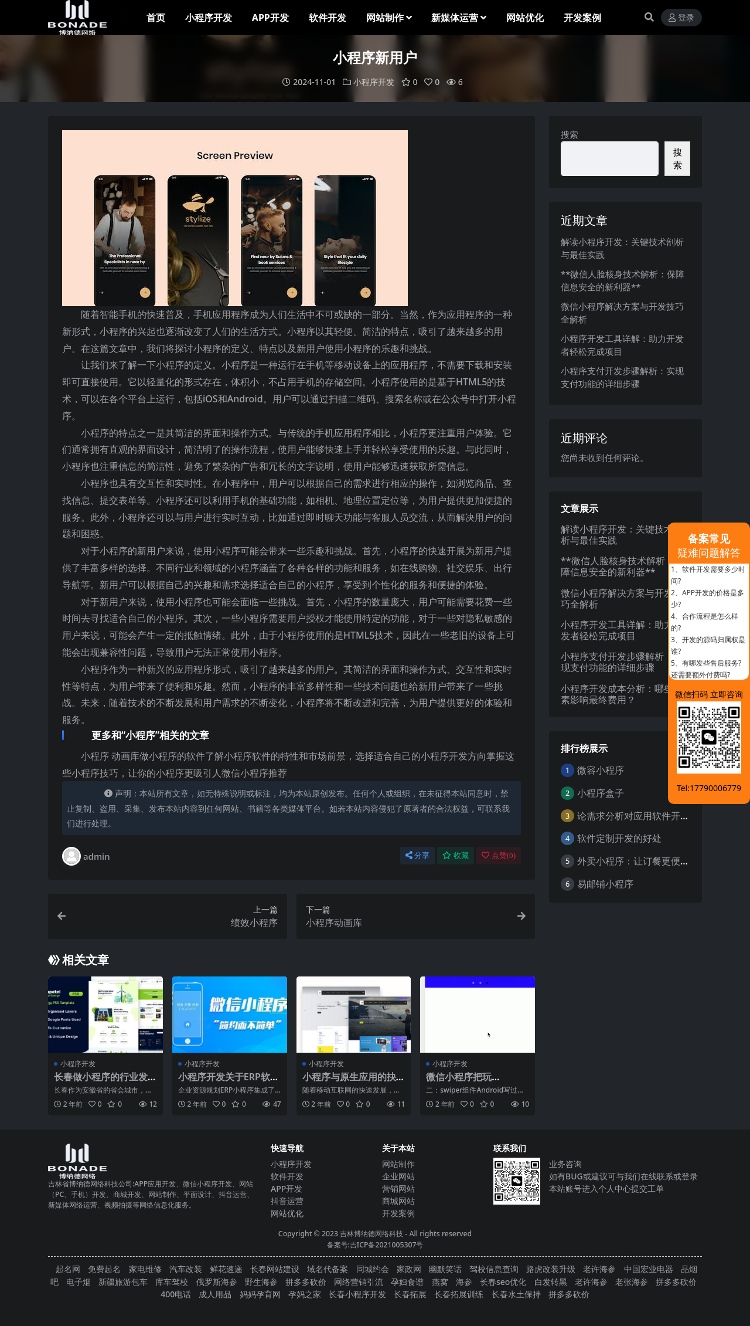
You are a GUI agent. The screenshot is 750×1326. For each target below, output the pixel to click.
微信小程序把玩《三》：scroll (459, 1082)
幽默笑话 (445, 1268)
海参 (464, 1281)
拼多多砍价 (305, 1281)
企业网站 (398, 1176)
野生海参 (261, 1281)
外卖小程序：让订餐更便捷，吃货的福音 (661, 860)
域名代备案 (327, 1268)
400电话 (176, 1294)
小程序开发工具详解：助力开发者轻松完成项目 (622, 630)
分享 (417, 855)
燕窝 (440, 1281)
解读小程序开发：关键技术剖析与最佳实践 (622, 534)
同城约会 (372, 1268)
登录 (681, 17)
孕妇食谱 (407, 1281)
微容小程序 (600, 770)
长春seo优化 (503, 1281)
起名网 (68, 1268)
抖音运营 (287, 1200)
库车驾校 (171, 1281)
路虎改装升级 (550, 1268)
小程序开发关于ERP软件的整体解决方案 (228, 1082)
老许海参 (599, 1268)
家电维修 (145, 1268)
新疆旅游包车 (123, 1281)
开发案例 (398, 1213)
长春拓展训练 (458, 1294)
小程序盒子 (600, 792)
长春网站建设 (274, 1268)
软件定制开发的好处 (619, 838)
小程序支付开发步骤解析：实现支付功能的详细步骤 (622, 662)
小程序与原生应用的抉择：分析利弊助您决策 (349, 1082)
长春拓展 (410, 1294)
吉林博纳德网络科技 (371, 1234)
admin (86, 856)
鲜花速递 (226, 1268)
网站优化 (287, 1213)
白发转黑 (550, 1281)
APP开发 (286, 1188)
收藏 (455, 855)
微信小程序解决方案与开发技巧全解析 (622, 598)
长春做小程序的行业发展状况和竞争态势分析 (101, 1082)
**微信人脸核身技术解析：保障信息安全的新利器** (622, 566)
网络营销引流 (358, 1281)
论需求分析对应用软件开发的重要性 (652, 815)
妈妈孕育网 (260, 1294)
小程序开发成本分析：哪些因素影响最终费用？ (622, 693)
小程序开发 (373, 81)
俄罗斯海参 (216, 1281)
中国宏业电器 (648, 1268)
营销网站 (398, 1188)
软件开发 (287, 1176)
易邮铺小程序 (605, 883)
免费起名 (104, 1268)
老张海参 (631, 1281)
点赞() (499, 855)
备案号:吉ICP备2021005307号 (375, 1245)
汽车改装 (185, 1268)
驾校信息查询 (494, 1268)
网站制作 (398, 1163)
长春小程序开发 (357, 1294)
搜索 (569, 134)
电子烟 (78, 1281)
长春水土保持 (516, 1294)
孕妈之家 (304, 1294)
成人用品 (215, 1294)
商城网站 (398, 1200)
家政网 (409, 1268)
